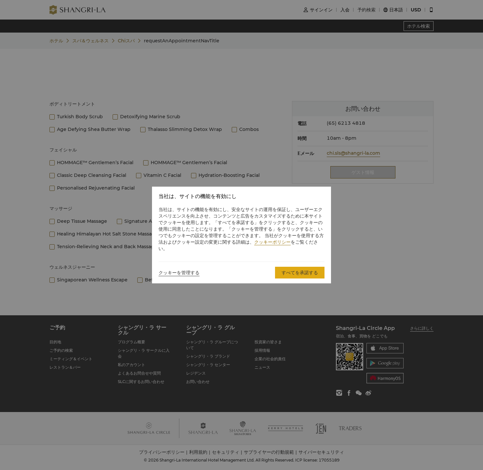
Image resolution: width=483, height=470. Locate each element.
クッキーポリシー (272, 242)
